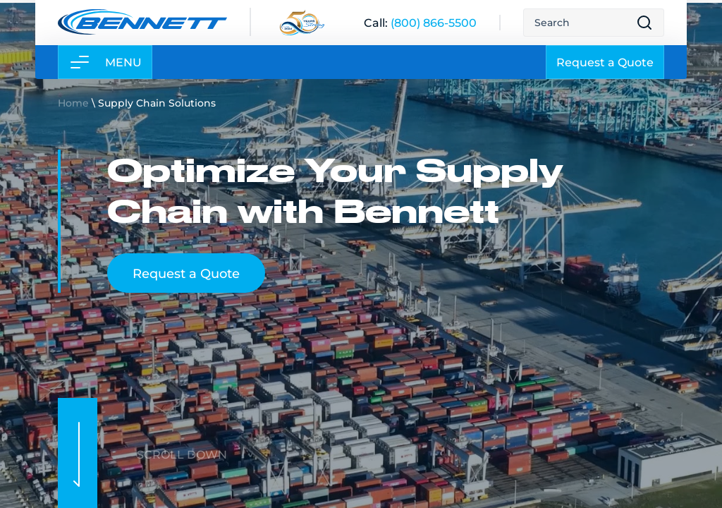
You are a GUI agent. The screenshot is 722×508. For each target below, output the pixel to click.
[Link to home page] (142, 22)
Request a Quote (605, 61)
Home (73, 102)
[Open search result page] (644, 22)
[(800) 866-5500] (434, 22)
